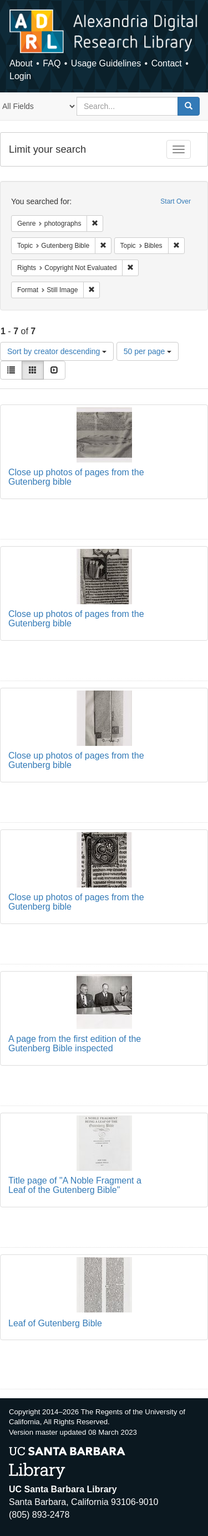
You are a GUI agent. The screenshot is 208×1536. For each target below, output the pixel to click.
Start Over (175, 201)
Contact (166, 63)
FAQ (51, 63)
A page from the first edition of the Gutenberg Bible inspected (74, 1044)
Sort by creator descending (56, 351)
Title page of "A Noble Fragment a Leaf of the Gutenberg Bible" (74, 1185)
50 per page (148, 351)
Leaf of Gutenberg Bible (55, 1323)
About (21, 63)
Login (20, 76)
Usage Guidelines (106, 63)
